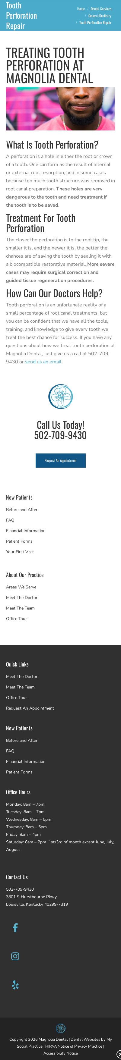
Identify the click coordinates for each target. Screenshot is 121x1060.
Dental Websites (85, 1039)
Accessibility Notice (60, 1053)
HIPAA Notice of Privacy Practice (73, 1046)
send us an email (43, 362)
